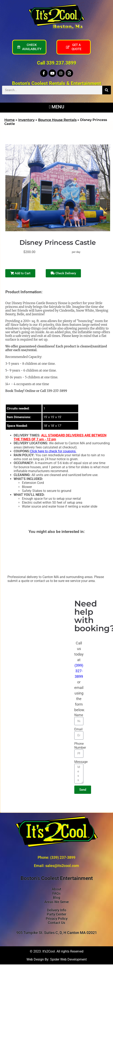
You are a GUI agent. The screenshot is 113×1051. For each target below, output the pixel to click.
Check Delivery (63, 273)
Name (78, 715)
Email (78, 729)
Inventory (26, 120)
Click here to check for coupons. (53, 451)
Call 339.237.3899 (56, 63)
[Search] (106, 90)
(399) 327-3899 (79, 671)
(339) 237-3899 (62, 857)
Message (81, 762)
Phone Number (80, 746)
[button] (56, 106)
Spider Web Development (68, 959)
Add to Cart (20, 273)
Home (9, 120)
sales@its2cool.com (62, 865)
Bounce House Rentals (57, 120)
